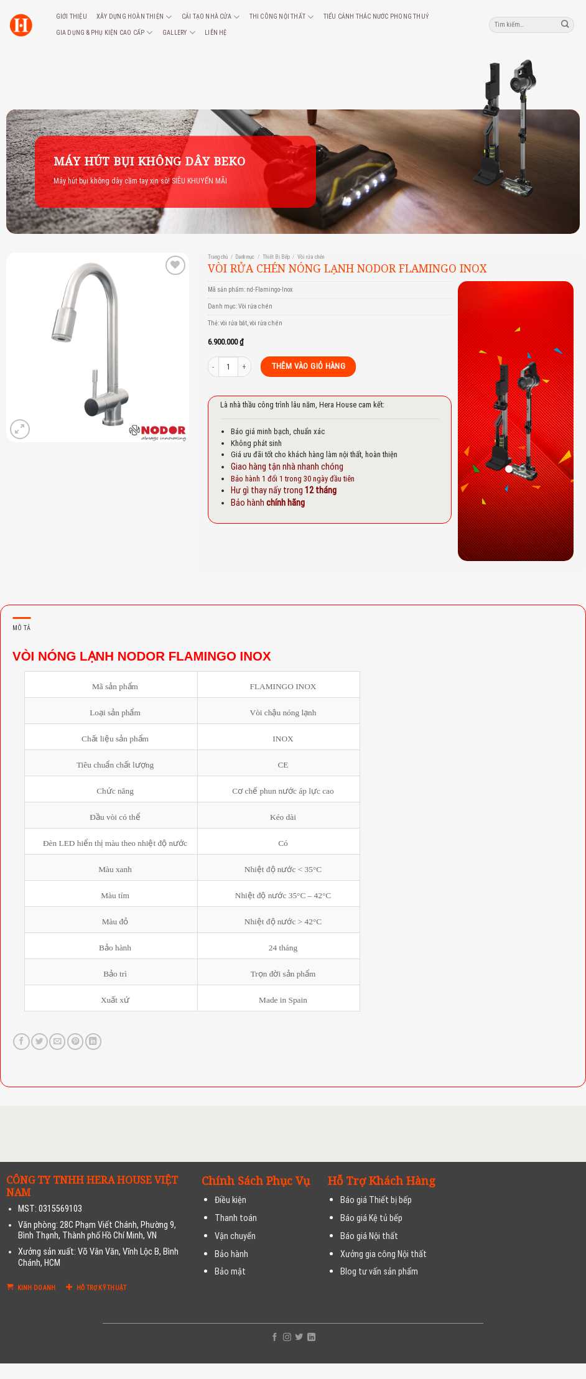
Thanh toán (236, 1218)
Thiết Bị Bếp (276, 257)
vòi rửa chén (265, 323)
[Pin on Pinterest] (75, 1041)
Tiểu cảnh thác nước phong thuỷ (376, 16)
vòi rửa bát (233, 323)
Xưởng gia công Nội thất (383, 1254)
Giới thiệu (71, 16)
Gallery (178, 33)
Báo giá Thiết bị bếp (376, 1200)
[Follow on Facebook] (275, 1337)
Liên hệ (215, 33)
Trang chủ (218, 257)
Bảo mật (230, 1271)
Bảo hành (231, 1254)
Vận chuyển (235, 1236)
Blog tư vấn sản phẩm (379, 1271)
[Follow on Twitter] (299, 1337)
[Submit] (565, 24)
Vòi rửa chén (310, 257)
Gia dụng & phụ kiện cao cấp (104, 33)
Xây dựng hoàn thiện (134, 17)
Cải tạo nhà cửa (211, 17)
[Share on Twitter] (39, 1041)
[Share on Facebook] (21, 1041)
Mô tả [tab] (21, 628)
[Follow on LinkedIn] (311, 1337)
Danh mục (244, 257)
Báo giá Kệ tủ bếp (371, 1218)
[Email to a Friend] (57, 1041)
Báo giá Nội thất (369, 1236)
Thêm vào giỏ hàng (308, 366)
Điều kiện (230, 1200)
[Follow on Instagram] (287, 1337)
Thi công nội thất (281, 17)
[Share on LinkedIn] (93, 1041)
